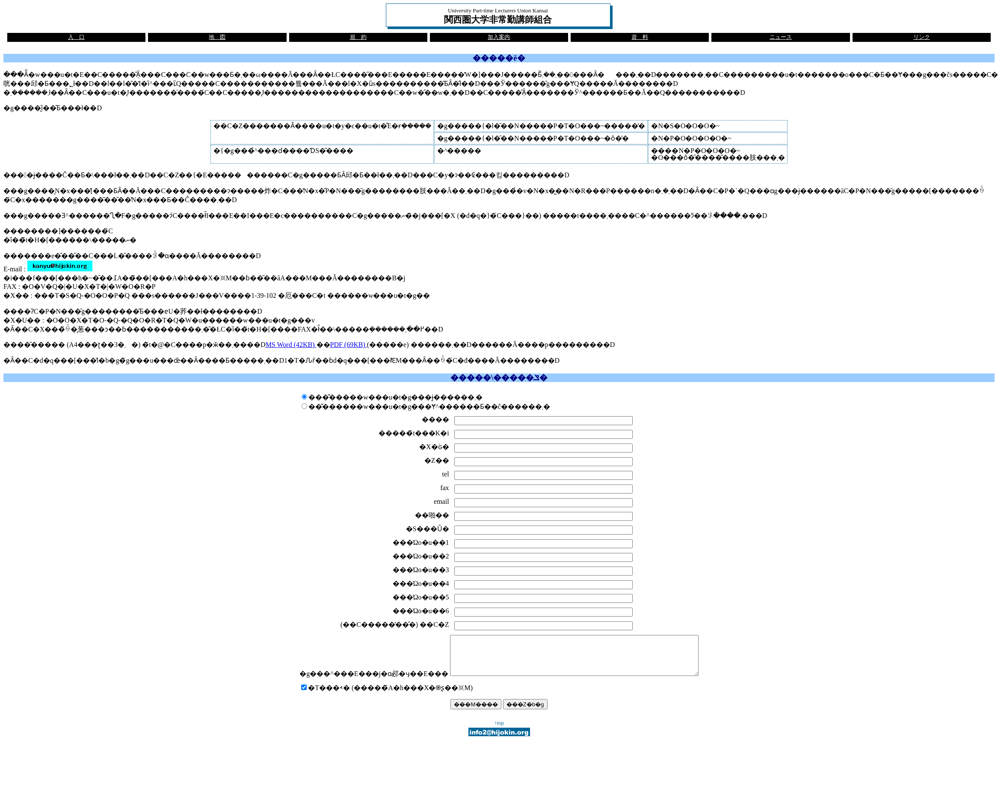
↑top (499, 731)
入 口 (76, 37)
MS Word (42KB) (291, 344)
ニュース (781, 37)
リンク (921, 37)
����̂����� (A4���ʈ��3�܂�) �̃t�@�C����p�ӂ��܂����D (134, 344)
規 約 (358, 37)
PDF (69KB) (348, 344)
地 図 (217, 37)
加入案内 (499, 37)
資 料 (639, 37)
